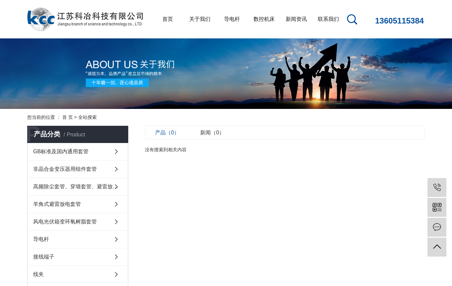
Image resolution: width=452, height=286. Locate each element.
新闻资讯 (296, 19)
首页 (167, 19)
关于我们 (199, 19)
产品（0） (167, 132)
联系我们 (328, 19)
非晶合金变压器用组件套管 (65, 169)
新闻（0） (212, 132)
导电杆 (232, 19)
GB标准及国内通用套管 (60, 151)
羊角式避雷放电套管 (57, 204)
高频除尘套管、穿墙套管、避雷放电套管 (80, 186)
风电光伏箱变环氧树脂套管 (65, 221)
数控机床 (264, 19)
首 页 (67, 117)
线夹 (38, 274)
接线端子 (43, 257)
